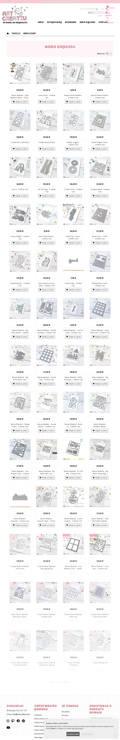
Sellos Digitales (87, 22)
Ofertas (103, 22)
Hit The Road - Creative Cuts (47, 190)
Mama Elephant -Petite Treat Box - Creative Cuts (73, 378)
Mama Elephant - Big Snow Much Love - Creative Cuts (20, 378)
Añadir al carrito (20, 102)
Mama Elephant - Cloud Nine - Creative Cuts (100, 567)
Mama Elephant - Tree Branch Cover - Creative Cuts (20, 472)
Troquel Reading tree (100, 663)
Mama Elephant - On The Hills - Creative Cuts (73, 472)
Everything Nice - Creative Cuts (20, 284)
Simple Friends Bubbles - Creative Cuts (73, 96)
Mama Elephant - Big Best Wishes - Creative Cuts (20, 331)
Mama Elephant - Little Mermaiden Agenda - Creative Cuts (100, 519)
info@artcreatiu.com (21, 714)
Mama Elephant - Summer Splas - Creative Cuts (46, 519)
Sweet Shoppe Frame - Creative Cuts (100, 143)
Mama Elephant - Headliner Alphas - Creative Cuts (100, 425)
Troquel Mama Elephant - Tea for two (20, 567)
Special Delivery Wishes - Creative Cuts (100, 96)
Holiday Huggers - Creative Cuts (73, 143)
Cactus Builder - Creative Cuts (20, 237)
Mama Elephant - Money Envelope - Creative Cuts (46, 331)
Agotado (20, 573)
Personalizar (88, 734)
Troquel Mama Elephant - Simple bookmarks (20, 664)
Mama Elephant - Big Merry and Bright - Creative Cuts (100, 378)
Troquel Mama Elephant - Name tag (73, 615)
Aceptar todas (73, 734)
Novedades (70, 22)
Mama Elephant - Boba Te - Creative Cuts (73, 425)
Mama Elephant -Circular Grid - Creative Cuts (46, 378)
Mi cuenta (65, 712)
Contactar (38, 715)
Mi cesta (65, 715)
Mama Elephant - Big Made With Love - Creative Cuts (47, 472)
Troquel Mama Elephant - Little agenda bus (46, 567)
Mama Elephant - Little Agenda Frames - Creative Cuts (20, 96)
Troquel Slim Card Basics (20, 142)
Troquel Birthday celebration (73, 664)
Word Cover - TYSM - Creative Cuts (100, 237)
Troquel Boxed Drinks (46, 142)
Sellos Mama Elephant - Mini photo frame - (20, 615)
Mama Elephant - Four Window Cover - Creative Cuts (73, 567)
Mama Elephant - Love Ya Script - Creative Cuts (73, 331)
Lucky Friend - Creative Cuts (46, 96)
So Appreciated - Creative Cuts (100, 190)
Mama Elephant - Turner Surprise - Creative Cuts (73, 519)
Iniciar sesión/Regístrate (89, 9)
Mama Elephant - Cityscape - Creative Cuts (20, 519)
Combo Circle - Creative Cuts (73, 190)
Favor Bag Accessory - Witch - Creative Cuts (46, 284)
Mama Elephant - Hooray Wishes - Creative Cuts (46, 425)
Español (100, 15)
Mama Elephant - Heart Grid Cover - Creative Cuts (100, 331)
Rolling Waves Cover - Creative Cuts (100, 284)
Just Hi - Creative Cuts (20, 189)
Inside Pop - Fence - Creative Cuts (73, 237)
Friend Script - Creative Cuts (73, 284)
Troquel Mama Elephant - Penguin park (46, 615)
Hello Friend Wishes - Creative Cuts (47, 237)
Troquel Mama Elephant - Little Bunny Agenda (46, 664)
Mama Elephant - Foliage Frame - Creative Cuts (20, 425)
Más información (77, 728)
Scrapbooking (54, 22)
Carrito (103, 9)
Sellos (41, 22)
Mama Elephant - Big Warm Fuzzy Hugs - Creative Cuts (100, 472)
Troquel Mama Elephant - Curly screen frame (100, 615)
